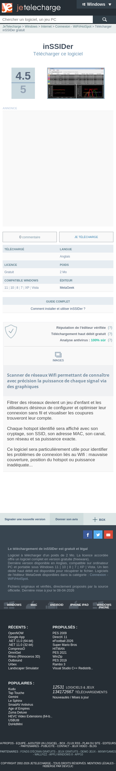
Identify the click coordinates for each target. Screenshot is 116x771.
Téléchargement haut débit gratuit (81, 334)
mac (33, 604)
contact (63, 746)
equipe (21, 743)
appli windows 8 (61, 754)
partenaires (30, 746)
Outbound (15, 660)
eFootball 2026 (63, 641)
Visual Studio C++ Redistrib (73, 668)
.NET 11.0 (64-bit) (20, 641)
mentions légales (100, 763)
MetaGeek (67, 288)
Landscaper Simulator (23, 668)
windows (14, 604)
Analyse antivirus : (86, 340)
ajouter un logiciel (42, 743)
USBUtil (13, 720)
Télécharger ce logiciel (58, 53)
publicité (48, 746)
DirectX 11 (60, 637)
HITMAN (59, 649)
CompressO (16, 649)
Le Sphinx (15, 701)
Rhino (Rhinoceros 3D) (24, 656)
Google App (16, 637)
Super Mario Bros (65, 645)
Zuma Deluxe (17, 712)
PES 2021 (60, 652)
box (62, 743)
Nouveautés (61, 697)
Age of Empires (19, 708)
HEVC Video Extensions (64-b (30, 716)
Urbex (12, 664)
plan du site (91, 743)
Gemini (13, 697)
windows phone (104, 606)
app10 (79, 754)
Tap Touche (16, 693)
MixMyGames (107, 751)
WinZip (57, 656)
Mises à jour (80, 697)
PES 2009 (60, 633)
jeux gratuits (68, 751)
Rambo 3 (59, 664)
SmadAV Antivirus (20, 704)
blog (93, 746)
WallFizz (41, 754)
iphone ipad (79, 604)
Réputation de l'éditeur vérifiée (84, 328)
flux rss (74, 743)
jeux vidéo (79, 746)
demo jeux (88, 751)
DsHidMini (15, 724)
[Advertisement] (58, 169)
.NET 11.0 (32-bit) (20, 645)
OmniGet (14, 652)
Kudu (12, 689)
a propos (7, 743)
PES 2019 (60, 660)
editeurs (109, 743)
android (56, 604)
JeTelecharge (12, 26)
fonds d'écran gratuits (38, 751)
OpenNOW (16, 633)
